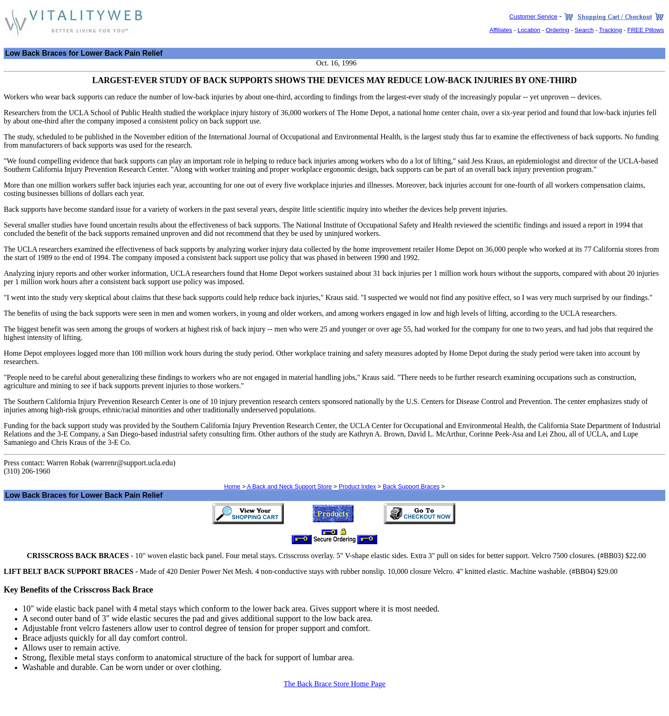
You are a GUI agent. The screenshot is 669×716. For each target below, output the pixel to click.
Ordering (558, 29)
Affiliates (500, 29)
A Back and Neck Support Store (289, 486)
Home (232, 486)
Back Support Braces (411, 486)
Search (584, 29)
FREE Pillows (645, 29)
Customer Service (533, 16)
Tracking (610, 29)
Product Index (357, 486)
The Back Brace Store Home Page (334, 684)
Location (529, 29)
